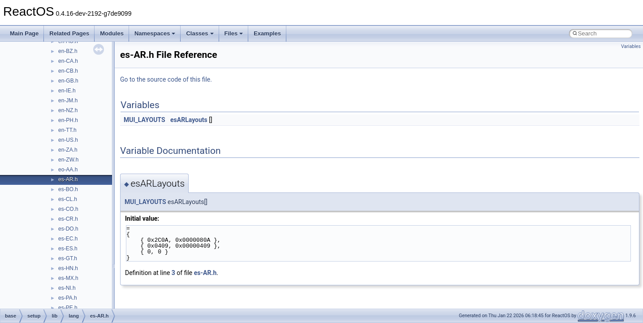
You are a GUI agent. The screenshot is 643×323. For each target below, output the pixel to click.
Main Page (24, 33)
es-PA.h (67, 298)
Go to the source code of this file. (166, 79)
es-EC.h (68, 239)
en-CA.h (68, 61)
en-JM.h (68, 100)
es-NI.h (67, 288)
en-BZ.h (68, 51)
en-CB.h (68, 71)
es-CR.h (68, 219)
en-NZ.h (68, 110)
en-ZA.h (68, 150)
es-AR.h (68, 179)
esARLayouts (188, 119)
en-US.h (68, 140)
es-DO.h (68, 229)
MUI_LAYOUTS (144, 119)
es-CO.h (68, 209)
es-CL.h (67, 199)
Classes (199, 33)
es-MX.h (68, 278)
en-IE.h (67, 90)
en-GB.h (68, 81)
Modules (112, 33)
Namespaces (155, 33)
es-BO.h (68, 189)
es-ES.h (68, 248)
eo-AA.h (68, 169)
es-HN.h (68, 268)
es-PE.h (68, 308)
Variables (631, 46)
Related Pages (69, 33)
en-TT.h (67, 130)
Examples (267, 33)
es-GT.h (67, 258)
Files (233, 33)
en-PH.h (68, 120)
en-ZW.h (68, 160)
